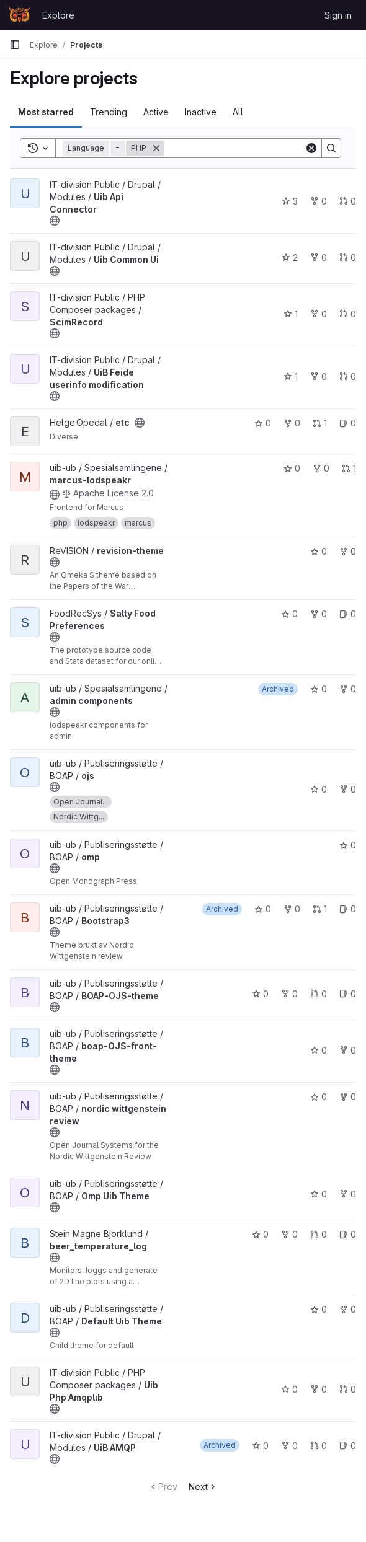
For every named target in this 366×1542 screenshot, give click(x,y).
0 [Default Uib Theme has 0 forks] (347, 1309)
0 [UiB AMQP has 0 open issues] (347, 1445)
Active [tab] (156, 112)
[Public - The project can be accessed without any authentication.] (55, 221)
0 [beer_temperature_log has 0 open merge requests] (318, 1234)
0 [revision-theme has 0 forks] (347, 551)
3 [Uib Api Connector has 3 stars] (290, 201)
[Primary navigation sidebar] (15, 45)
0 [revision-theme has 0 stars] (318, 551)
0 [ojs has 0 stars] (318, 789)
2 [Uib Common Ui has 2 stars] (290, 257)
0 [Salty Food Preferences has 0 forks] (318, 614)
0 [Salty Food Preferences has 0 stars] (289, 614)
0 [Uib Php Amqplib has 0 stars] (289, 1389)
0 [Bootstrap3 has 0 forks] (291, 909)
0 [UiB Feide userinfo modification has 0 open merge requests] (347, 376)
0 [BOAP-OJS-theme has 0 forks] (289, 994)
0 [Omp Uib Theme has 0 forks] (347, 1194)
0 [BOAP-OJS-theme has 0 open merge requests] (318, 994)
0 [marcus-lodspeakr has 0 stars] (291, 468)
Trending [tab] (108, 112)
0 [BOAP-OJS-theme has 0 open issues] (347, 994)
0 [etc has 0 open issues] (347, 423)
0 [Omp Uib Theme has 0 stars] (318, 1194)
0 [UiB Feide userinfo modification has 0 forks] (318, 376)
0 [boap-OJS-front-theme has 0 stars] (318, 1050)
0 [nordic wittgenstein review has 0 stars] (318, 1096)
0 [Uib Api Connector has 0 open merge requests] (347, 201)
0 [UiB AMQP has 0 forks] (289, 1445)
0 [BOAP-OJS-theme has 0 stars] (260, 994)
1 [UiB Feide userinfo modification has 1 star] (290, 376)
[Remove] (156, 148)
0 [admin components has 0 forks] (347, 689)
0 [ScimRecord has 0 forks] (318, 314)
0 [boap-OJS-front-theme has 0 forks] (347, 1050)
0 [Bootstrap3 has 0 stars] (262, 909)
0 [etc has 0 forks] (291, 423)
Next (203, 1486)
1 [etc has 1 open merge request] (320, 423)
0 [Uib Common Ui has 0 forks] (318, 257)
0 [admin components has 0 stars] (318, 689)
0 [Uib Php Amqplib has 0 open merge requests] (347, 1389)
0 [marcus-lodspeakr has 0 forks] (321, 468)
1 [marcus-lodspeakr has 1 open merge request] (349, 468)
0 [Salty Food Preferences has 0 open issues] (347, 614)
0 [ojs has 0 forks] (347, 789)
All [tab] (238, 112)
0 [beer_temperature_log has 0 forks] (289, 1234)
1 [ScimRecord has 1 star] (290, 314)
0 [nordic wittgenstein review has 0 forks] (347, 1096)
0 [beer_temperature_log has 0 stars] (260, 1234)
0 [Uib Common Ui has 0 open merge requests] (347, 257)
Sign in (338, 15)
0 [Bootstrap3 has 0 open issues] (347, 909)
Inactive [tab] (200, 112)
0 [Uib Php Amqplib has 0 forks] (318, 1389)
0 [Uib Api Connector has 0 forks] (318, 201)
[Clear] (311, 148)
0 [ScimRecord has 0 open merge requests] (347, 314)
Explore (58, 15)
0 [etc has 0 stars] (262, 423)
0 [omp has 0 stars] (347, 845)
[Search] (240, 148)
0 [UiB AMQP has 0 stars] (260, 1445)
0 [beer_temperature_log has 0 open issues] (347, 1234)
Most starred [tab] (46, 112)
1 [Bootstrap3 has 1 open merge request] (320, 909)
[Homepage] (19, 15)
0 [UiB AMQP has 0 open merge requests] (318, 1445)
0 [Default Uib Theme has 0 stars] (318, 1309)
